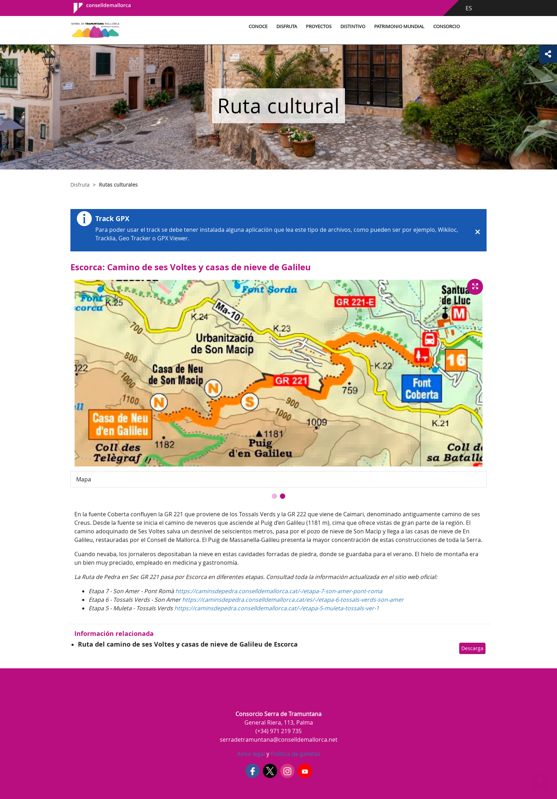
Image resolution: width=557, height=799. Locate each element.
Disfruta (286, 27)
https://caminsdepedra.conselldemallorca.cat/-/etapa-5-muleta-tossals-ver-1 (276, 608)
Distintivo (352, 27)
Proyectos (318, 27)
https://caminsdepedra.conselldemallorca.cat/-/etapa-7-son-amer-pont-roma (278, 591)
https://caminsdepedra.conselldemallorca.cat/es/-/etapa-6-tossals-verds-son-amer (293, 600)
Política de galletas (294, 754)
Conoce (258, 27)
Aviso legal (251, 754)
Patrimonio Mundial (399, 27)
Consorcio (446, 27)
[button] (274, 496)
